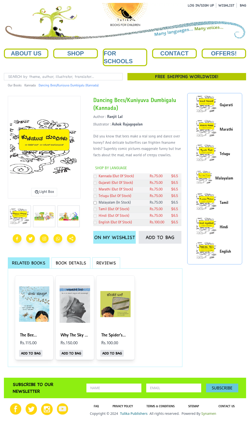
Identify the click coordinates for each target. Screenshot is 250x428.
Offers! (224, 53)
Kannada (30, 85)
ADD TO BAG (160, 237)
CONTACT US (227, 406)
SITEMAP (193, 406)
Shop (75, 53)
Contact (174, 53)
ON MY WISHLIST (114, 237)
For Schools (118, 57)
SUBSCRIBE (222, 388)
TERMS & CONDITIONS (160, 406)
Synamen (208, 413)
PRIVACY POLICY (123, 406)
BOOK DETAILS (71, 263)
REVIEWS (106, 263)
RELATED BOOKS (28, 263)
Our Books (14, 85)
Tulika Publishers (133, 413)
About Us (26, 53)
